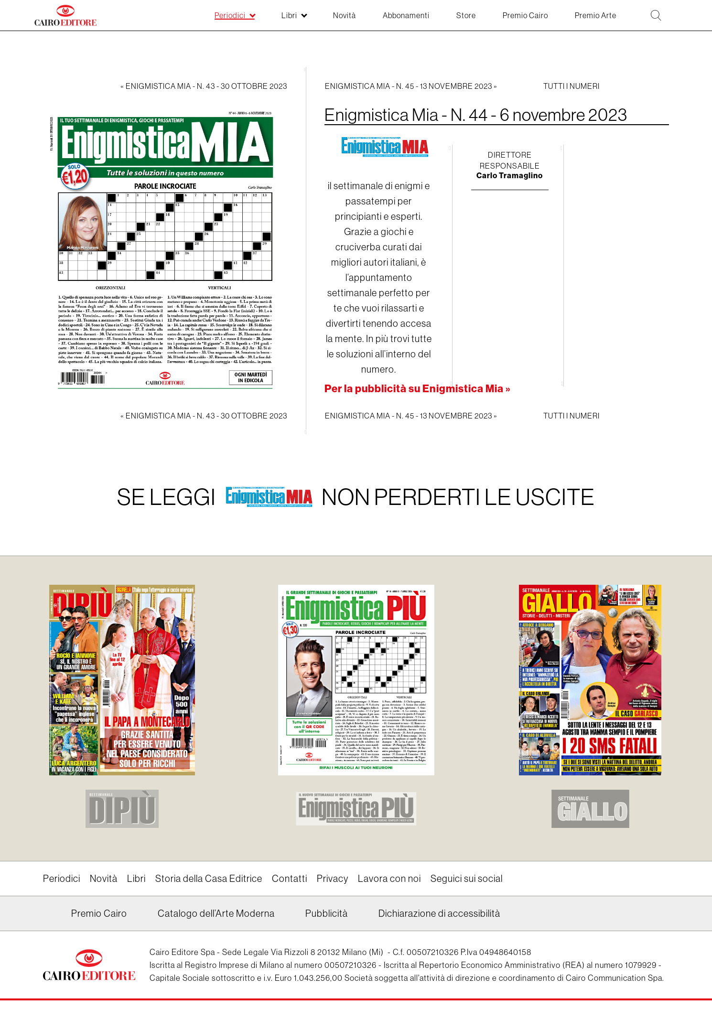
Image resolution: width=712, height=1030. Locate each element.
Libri (136, 879)
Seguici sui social (467, 879)
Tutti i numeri (571, 86)
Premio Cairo (99, 914)
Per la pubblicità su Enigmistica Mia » (417, 389)
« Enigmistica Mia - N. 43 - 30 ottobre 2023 (203, 86)
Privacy (332, 879)
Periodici (61, 879)
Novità (104, 879)
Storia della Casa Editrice (208, 879)
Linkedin (49, 917)
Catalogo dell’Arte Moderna (216, 914)
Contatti (289, 879)
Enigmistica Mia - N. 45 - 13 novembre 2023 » (411, 86)
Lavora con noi (389, 879)
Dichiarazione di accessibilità (439, 914)
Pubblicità (326, 914)
